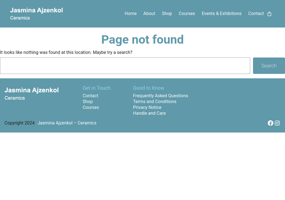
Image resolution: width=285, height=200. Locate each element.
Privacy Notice (147, 107)
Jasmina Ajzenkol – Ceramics (67, 123)
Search (269, 66)
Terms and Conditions (154, 101)
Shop (88, 101)
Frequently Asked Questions (160, 95)
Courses (91, 107)
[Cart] (269, 13)
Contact (90, 95)
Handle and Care (149, 113)
